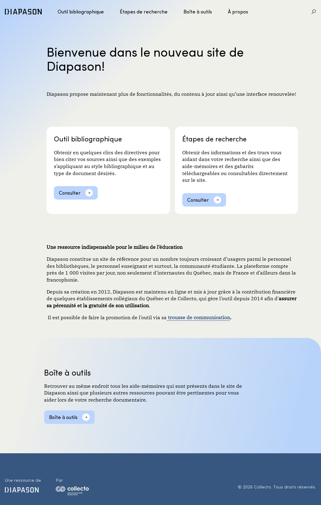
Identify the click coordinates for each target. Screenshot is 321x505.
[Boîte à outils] (69, 417)
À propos (238, 11)
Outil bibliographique (81, 11)
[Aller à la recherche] (313, 11)
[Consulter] (76, 193)
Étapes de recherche (144, 11)
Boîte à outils (197, 11)
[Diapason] (23, 11)
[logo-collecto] (72, 491)
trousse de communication (198, 317)
